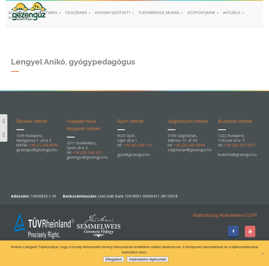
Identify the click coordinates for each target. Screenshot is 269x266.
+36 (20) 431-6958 (189, 144)
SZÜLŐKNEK (76, 12)
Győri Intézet (130, 121)
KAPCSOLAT (19, 17)
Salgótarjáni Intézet (188, 121)
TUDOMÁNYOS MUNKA (158, 12)
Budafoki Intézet (235, 121)
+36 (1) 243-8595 (43, 144)
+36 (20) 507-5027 (239, 144)
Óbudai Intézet (31, 121)
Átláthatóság (205, 215)
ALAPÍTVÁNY (46, 12)
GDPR (251, 215)
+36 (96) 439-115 (137, 144)
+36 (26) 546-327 (87, 152)
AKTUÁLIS (231, 12)
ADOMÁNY (17, 12)
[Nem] (262, 253)
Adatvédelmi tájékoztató (147, 259)
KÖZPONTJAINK (201, 12)
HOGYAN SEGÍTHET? (112, 12)
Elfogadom (113, 259)
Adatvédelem (232, 215)
